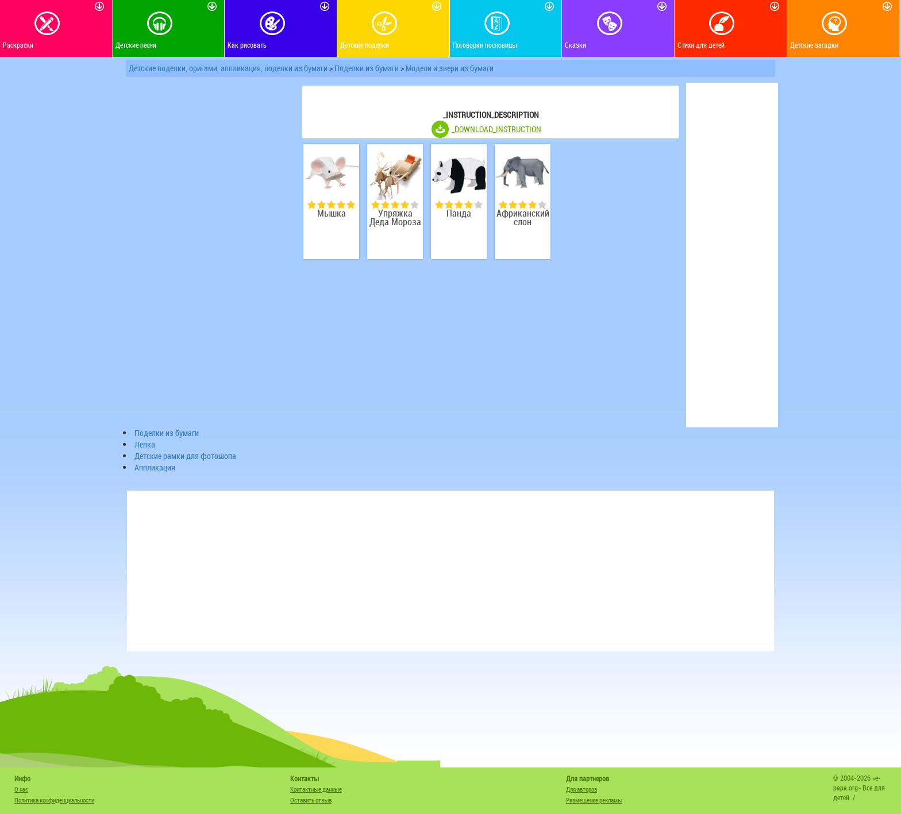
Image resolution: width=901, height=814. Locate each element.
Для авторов (581, 789)
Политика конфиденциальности (54, 800)
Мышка (331, 213)
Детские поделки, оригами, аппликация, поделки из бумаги (228, 68)
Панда (458, 213)
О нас (21, 789)
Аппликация (154, 467)
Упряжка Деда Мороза (395, 217)
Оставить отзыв (311, 800)
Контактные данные (316, 789)
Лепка (144, 444)
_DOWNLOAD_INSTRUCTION (496, 129)
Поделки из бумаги (366, 68)
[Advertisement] (209, 255)
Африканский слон (522, 217)
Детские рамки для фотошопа (185, 455)
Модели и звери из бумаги (450, 68)
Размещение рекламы (594, 800)
